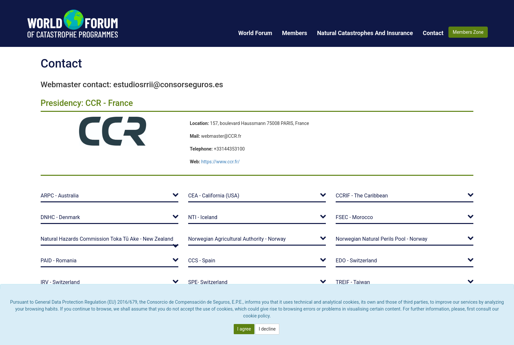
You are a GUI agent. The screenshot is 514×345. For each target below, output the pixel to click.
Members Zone (468, 32)
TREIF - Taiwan (353, 282)
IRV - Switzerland (60, 282)
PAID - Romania (59, 260)
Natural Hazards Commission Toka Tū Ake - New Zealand (107, 239)
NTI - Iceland (202, 217)
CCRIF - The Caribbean (362, 196)
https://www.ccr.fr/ (220, 161)
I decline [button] (267, 329)
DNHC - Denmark (60, 217)
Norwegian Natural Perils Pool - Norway (381, 239)
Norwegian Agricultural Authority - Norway (237, 239)
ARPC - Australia (60, 196)
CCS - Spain (201, 260)
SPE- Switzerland (207, 282)
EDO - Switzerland (356, 260)
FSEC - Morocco (354, 217)
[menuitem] (255, 33)
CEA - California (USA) (213, 196)
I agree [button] (244, 329)
